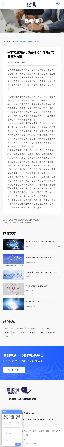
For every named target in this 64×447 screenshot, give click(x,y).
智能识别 (15, 332)
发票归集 (23, 332)
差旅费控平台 (32, 332)
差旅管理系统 (19, 328)
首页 (7, 41)
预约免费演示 (14, 369)
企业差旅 (40, 328)
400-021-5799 (27, 412)
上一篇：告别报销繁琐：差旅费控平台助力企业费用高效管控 (21, 220)
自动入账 (7, 332)
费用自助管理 (51, 332)
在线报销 (42, 332)
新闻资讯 (11, 41)
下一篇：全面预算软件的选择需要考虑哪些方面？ (18, 222)
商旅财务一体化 (9, 328)
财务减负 (49, 328)
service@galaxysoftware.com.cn (37, 419)
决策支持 (7, 336)
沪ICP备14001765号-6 (14, 439)
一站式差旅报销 (31, 328)
